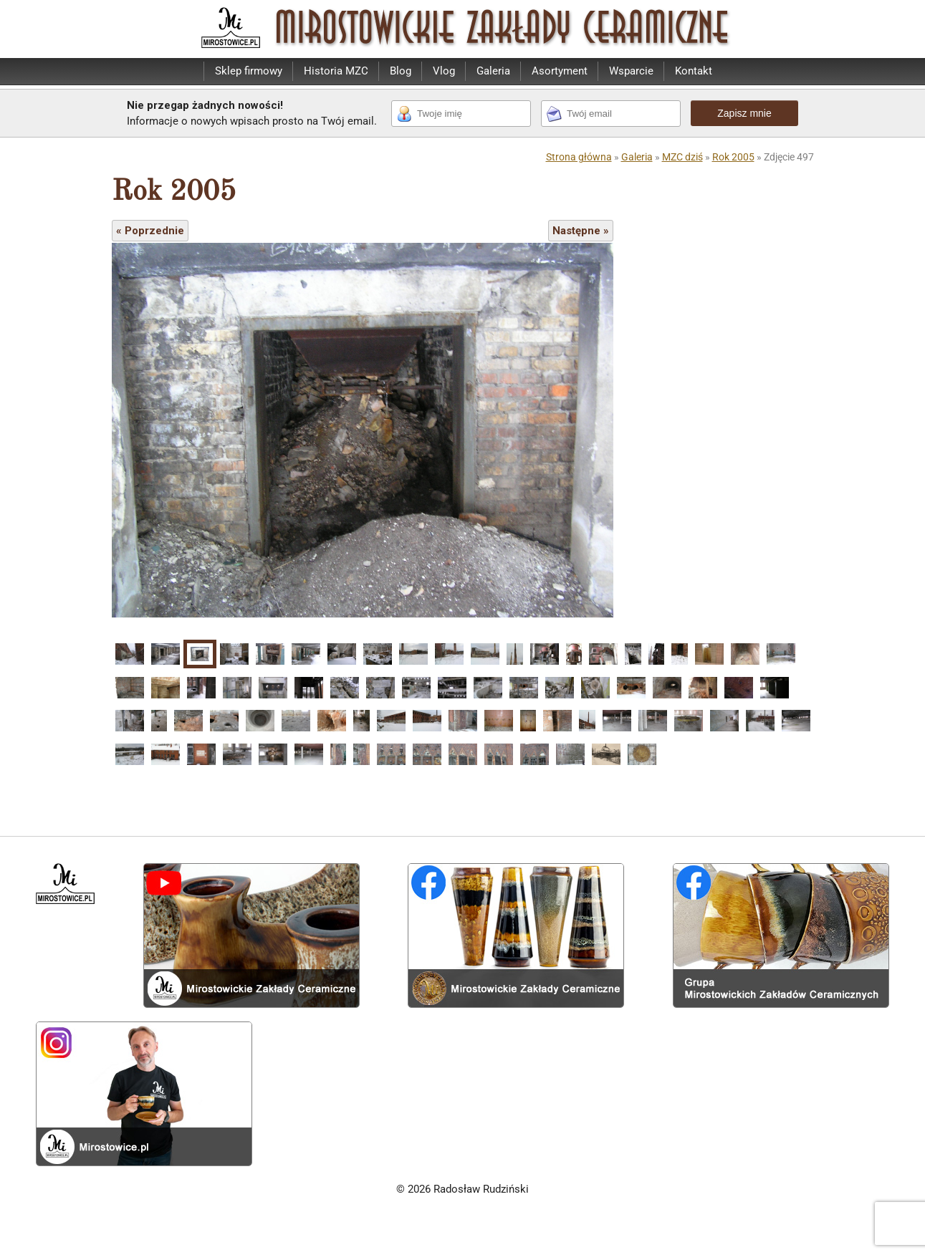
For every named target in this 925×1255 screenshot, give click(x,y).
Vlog (444, 70)
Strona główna (579, 157)
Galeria (493, 70)
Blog (400, 70)
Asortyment (560, 70)
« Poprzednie (150, 230)
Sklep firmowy (248, 70)
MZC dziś (682, 157)
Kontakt (693, 70)
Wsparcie (631, 70)
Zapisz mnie (744, 113)
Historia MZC (336, 70)
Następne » (580, 230)
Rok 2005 (733, 157)
